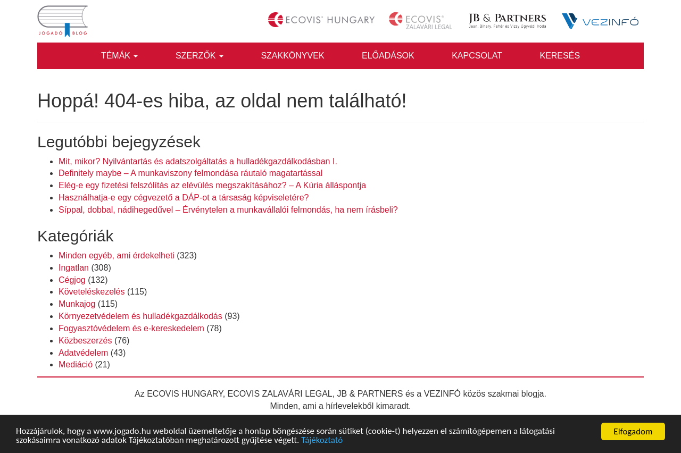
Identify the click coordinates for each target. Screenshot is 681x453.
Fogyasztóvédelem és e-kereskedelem (131, 328)
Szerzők (199, 55)
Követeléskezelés (92, 291)
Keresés (559, 55)
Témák (119, 55)
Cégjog (72, 279)
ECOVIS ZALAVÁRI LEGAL (280, 393)
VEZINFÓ (442, 393)
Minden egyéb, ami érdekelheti (117, 255)
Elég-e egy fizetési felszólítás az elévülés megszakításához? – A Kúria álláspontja (212, 185)
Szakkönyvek (292, 55)
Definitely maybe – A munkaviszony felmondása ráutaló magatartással (190, 173)
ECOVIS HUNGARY (185, 393)
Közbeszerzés (85, 340)
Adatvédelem (83, 352)
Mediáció (76, 364)
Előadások (388, 55)
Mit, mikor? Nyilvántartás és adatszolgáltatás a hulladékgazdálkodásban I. (198, 161)
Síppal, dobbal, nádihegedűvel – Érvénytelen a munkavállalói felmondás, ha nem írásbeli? (228, 209)
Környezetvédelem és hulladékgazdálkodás (140, 316)
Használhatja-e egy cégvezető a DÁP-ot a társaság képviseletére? (184, 197)
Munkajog (77, 303)
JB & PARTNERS (370, 393)
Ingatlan (74, 267)
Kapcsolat (477, 55)
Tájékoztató (323, 441)
